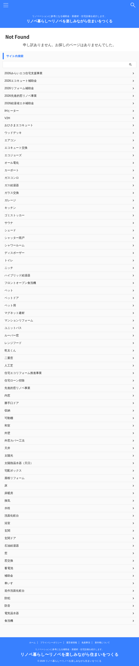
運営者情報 (71, 642)
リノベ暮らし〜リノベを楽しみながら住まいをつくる (69, 21)
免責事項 (86, 642)
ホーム (32, 642)
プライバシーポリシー (51, 642)
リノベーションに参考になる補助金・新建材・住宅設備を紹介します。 (69, 649)
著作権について (102, 642)
